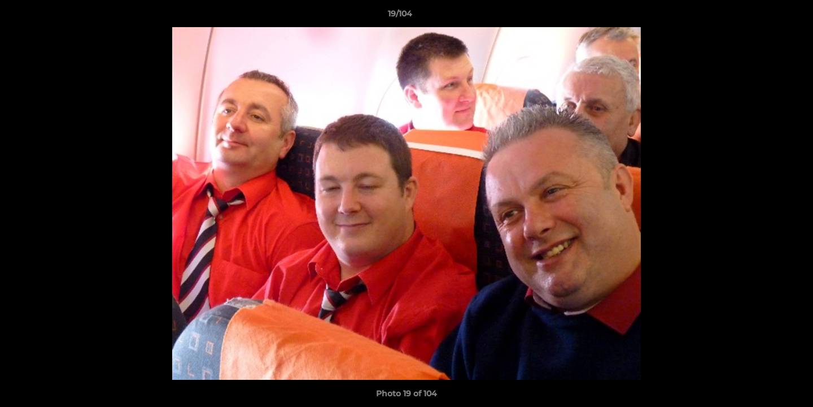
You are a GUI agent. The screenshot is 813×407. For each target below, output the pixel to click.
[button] (765, 16)
